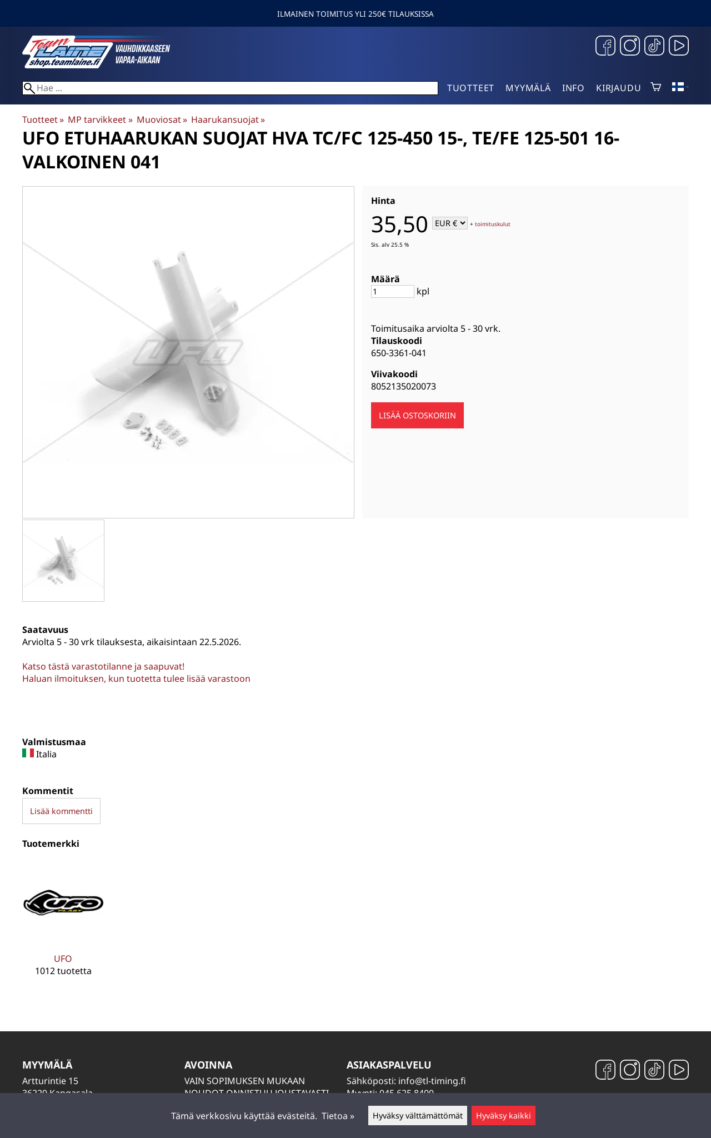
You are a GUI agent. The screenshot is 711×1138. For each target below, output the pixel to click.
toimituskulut (492, 224)
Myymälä (528, 88)
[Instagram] (630, 47)
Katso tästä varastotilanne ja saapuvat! (103, 666)
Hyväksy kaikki (503, 1115)
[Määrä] (392, 291)
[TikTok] (654, 47)
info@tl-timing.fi (432, 1081)
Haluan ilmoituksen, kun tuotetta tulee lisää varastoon (136, 678)
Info (573, 88)
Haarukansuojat (228, 119)
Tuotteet (470, 88)
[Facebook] (605, 47)
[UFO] (63, 927)
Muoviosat (162, 119)
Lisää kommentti (61, 811)
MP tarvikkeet (100, 119)
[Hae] (230, 88)
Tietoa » (338, 1116)
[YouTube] (679, 47)
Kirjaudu (618, 88)
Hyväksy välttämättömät (418, 1115)
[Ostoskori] (655, 88)
